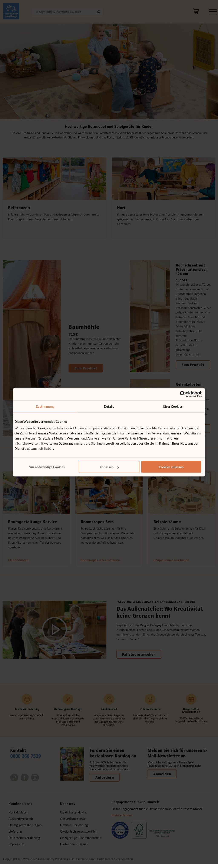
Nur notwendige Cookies (47, 467)
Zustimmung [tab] (45, 406)
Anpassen (109, 467)
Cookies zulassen (171, 467)
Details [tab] (109, 406)
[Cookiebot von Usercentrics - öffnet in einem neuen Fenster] (183, 394)
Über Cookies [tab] (173, 406)
